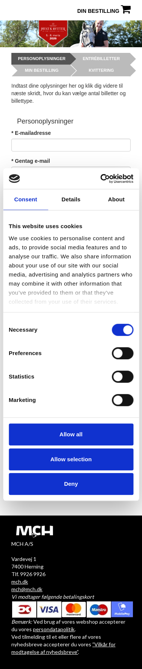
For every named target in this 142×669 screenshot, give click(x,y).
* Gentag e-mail (30, 161)
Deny (71, 484)
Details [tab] (71, 199)
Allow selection (71, 459)
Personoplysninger (42, 59)
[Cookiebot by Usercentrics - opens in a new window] (101, 179)
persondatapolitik (54, 629)
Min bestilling (42, 70)
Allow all (71, 434)
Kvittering (101, 70)
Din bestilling (104, 9)
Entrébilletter (101, 59)
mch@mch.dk (26, 589)
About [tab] (116, 199)
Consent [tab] (25, 199)
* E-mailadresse (31, 133)
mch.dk (19, 581)
